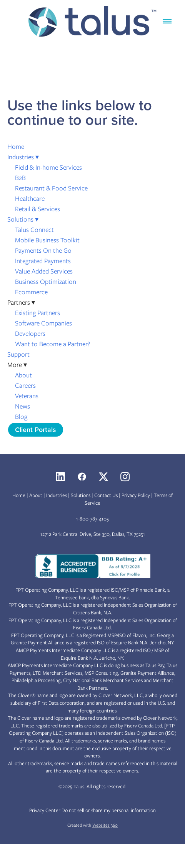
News (22, 406)
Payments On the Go (43, 250)
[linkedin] (60, 477)
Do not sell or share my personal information (109, 810)
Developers (30, 333)
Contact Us (106, 495)
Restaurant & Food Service (51, 188)
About (23, 375)
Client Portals (35, 429)
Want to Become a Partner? (52, 344)
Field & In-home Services (48, 167)
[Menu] (167, 21)
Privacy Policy (136, 495)
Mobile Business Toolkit (47, 240)
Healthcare (30, 198)
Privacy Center (44, 810)
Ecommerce (31, 292)
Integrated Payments (43, 260)
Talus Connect (34, 229)
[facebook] (82, 477)
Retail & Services (37, 209)
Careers (25, 385)
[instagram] (125, 477)
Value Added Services (44, 271)
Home (15, 146)
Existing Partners (37, 312)
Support (18, 354)
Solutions (22, 219)
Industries (23, 157)
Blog (21, 416)
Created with (92, 825)
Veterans (26, 395)
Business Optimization (45, 281)
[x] (103, 477)
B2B (20, 177)
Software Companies (43, 323)
